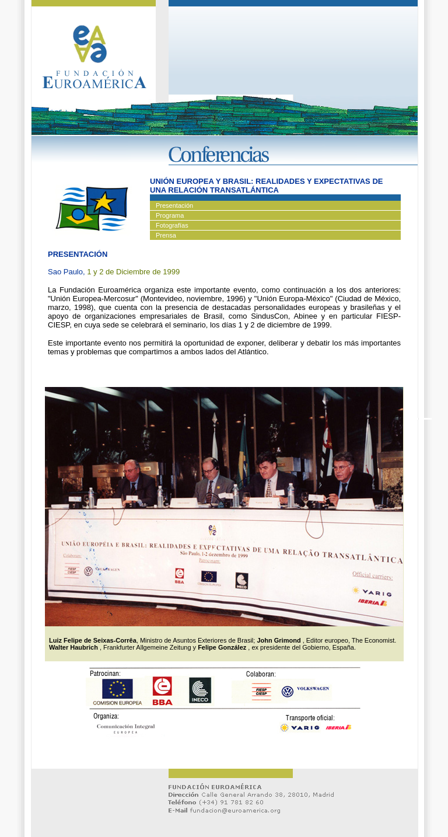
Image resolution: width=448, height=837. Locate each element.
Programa (170, 215)
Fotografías (172, 225)
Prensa (166, 235)
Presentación (174, 205)
